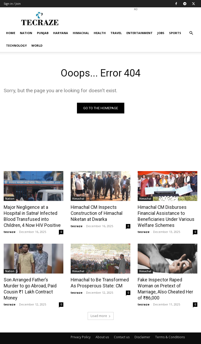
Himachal (81, 33)
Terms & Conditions (170, 330)
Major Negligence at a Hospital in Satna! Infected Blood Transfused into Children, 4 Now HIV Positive (31, 216)
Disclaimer (142, 330)
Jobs (160, 33)
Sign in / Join (12, 4)
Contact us (122, 330)
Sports (175, 33)
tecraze (9, 231)
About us (102, 330)
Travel (116, 33)
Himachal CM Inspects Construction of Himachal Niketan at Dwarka (96, 213)
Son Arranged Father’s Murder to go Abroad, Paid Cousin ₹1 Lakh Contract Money (33, 285)
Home (10, 33)
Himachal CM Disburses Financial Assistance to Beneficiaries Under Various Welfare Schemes (165, 216)
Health (100, 33)
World (36, 45)
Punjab (42, 33)
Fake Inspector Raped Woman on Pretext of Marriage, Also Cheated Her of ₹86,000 (167, 285)
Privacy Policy (81, 330)
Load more (101, 309)
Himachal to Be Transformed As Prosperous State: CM (99, 282)
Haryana (60, 33)
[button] (191, 33)
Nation (26, 33)
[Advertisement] (136, 19)
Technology (16, 45)
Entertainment (139, 33)
